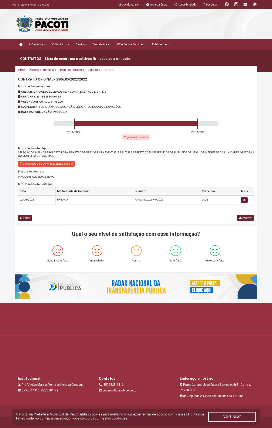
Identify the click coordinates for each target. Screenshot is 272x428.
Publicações (161, 44)
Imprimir (245, 217)
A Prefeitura (37, 44)
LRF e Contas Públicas (131, 44)
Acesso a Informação (42, 69)
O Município (60, 44)
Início (21, 69)
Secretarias (101, 44)
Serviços (81, 44)
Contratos (94, 69)
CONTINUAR (232, 417)
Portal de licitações (72, 69)
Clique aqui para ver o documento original (46, 163)
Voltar (25, 217)
